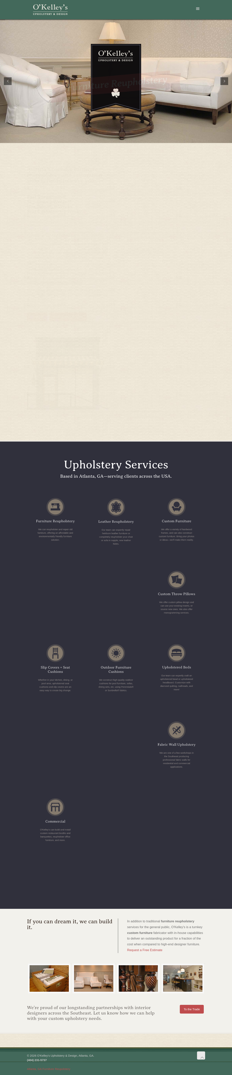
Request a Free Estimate (144, 950)
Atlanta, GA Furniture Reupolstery (48, 1069)
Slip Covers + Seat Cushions (55, 670)
